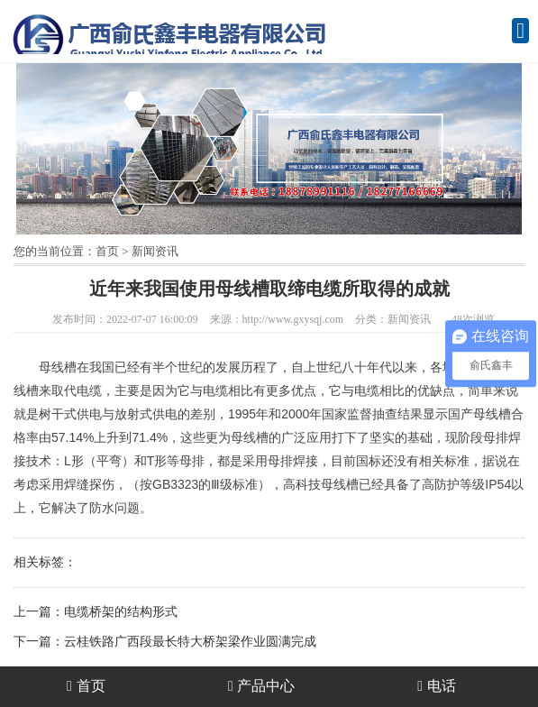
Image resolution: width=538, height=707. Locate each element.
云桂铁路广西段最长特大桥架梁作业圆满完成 (190, 641)
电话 (436, 685)
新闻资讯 (155, 251)
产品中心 (262, 685)
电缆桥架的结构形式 (121, 612)
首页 (107, 251)
